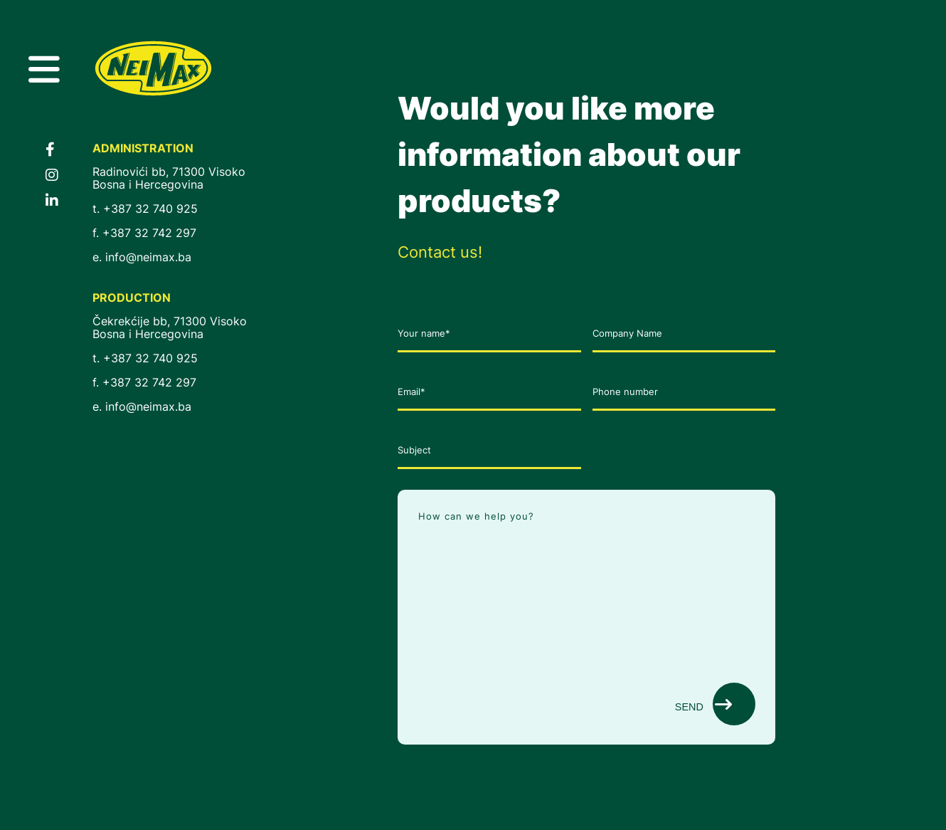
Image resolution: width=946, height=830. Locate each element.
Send (703, 704)
